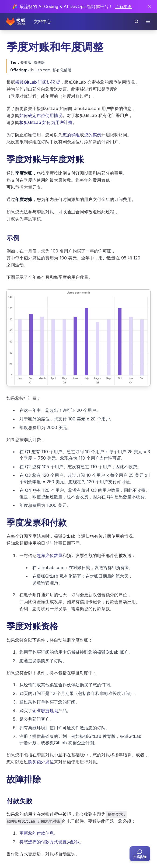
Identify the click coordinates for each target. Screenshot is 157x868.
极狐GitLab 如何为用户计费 (45, 122)
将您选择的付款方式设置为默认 (49, 841)
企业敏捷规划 (45, 710)
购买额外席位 (41, 761)
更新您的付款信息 (36, 833)
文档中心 (42, 21)
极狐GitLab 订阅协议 (37, 82)
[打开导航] (148, 21)
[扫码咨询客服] (140, 854)
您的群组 (71, 134)
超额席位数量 (49, 555)
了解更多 (123, 6)
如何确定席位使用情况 (40, 115)
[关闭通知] (149, 6)
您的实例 (92, 134)
